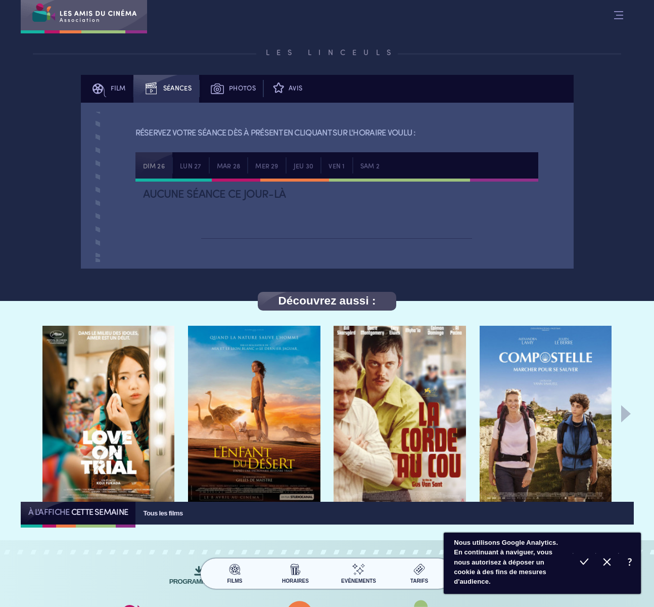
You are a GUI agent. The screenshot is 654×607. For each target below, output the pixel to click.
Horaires (295, 572)
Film (107, 89)
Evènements (358, 572)
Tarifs (419, 572)
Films (235, 572)
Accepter (584, 563)
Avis (286, 89)
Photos (231, 89)
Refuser (606, 563)
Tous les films (162, 513)
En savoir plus (629, 563)
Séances (166, 89)
